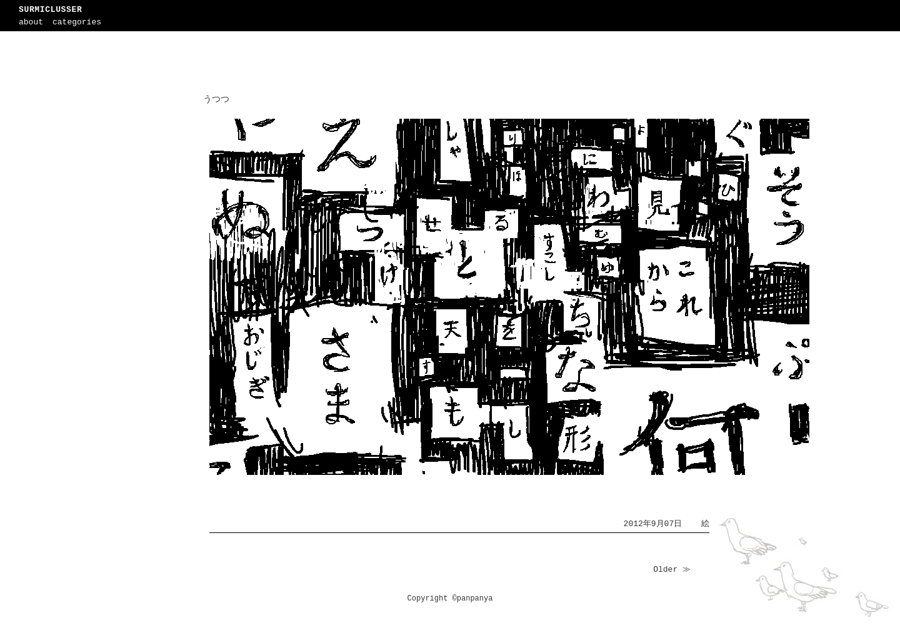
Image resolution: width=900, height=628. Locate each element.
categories (76, 22)
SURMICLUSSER (50, 9)
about (31, 22)
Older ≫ (672, 569)
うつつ (216, 99)
